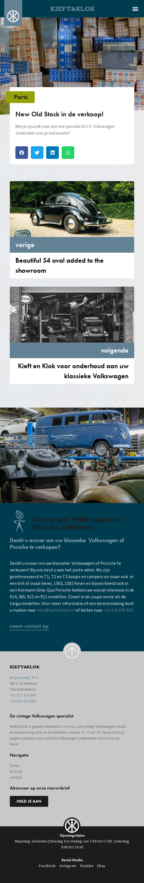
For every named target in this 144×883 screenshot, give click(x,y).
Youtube (87, 866)
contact (16, 777)
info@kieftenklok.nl (56, 610)
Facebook (47, 866)
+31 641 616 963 (23, 701)
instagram (67, 866)
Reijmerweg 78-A (24, 678)
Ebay (121, 732)
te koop (16, 771)
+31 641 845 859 (118, 610)
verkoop (69, 726)
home (14, 766)
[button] (135, 8)
